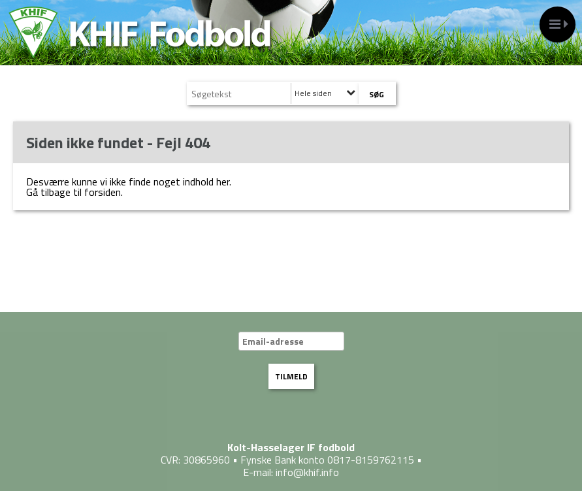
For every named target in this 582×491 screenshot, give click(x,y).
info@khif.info (307, 472)
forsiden (102, 192)
